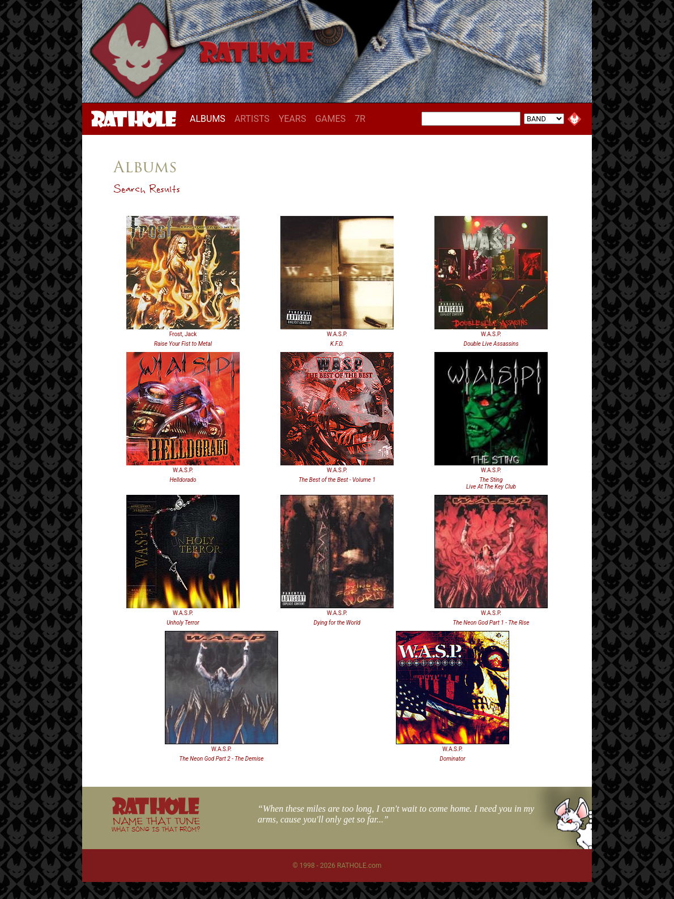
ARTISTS (252, 118)
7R (360, 118)
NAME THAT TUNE (156, 824)
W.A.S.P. (337, 334)
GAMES (330, 118)
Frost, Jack (183, 334)
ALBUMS (210, 118)
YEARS (292, 118)
